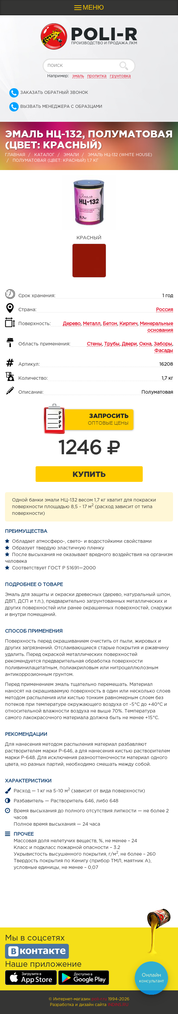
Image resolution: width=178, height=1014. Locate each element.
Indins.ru (118, 1005)
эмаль (78, 76)
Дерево (72, 324)
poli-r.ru (99, 999)
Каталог (44, 155)
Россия (164, 310)
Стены (94, 344)
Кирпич (128, 324)
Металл (91, 324)
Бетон (110, 324)
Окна (145, 344)
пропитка (96, 76)
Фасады (163, 351)
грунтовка (120, 76)
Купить (89, 474)
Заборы (163, 344)
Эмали (71, 155)
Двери (129, 344)
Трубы (111, 344)
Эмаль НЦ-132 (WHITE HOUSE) (120, 155)
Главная (15, 155)
